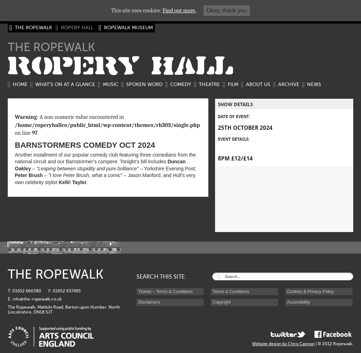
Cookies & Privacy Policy (310, 291)
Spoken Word (144, 84)
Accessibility (298, 302)
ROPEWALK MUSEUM (128, 27)
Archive (288, 84)
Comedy (180, 84)
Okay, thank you (227, 10)
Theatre (209, 84)
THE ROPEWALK (33, 27)
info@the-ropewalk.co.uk (37, 299)
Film (233, 84)
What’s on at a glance (65, 84)
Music (110, 84)
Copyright (222, 302)
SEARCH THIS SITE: (161, 277)
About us (258, 84)
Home (20, 84)
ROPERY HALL (120, 66)
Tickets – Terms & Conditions (165, 291)
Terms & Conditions (231, 291)
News (314, 84)
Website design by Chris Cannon (283, 343)
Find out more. (179, 10)
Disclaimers (149, 302)
